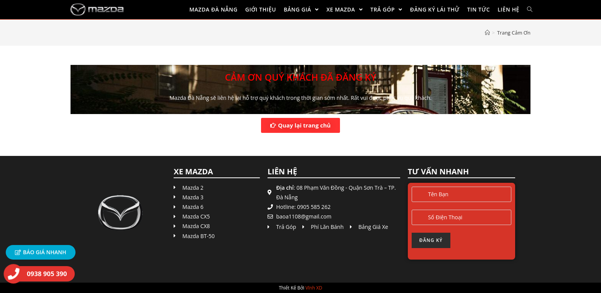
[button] (300, 125)
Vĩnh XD (313, 288)
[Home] (487, 32)
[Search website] (529, 9)
